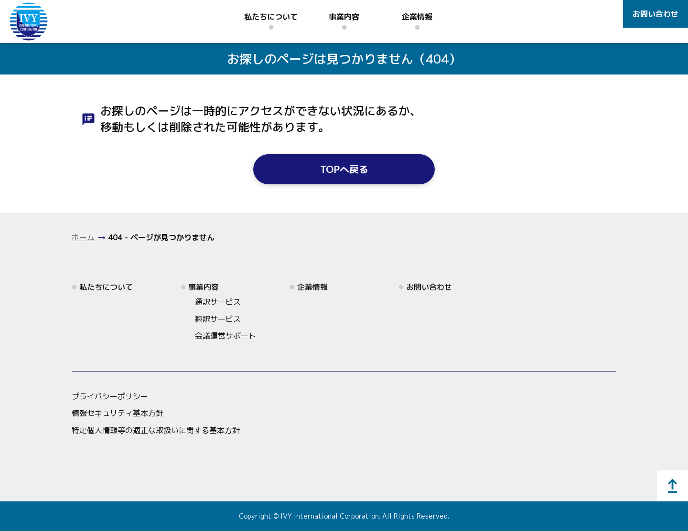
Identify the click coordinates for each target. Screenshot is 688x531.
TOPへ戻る (344, 169)
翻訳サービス (218, 319)
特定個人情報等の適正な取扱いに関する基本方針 (156, 430)
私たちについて (271, 16)
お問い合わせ (655, 14)
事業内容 (344, 16)
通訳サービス (218, 302)
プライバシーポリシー (110, 396)
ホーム (83, 237)
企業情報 (417, 16)
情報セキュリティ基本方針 (117, 413)
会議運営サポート (225, 335)
